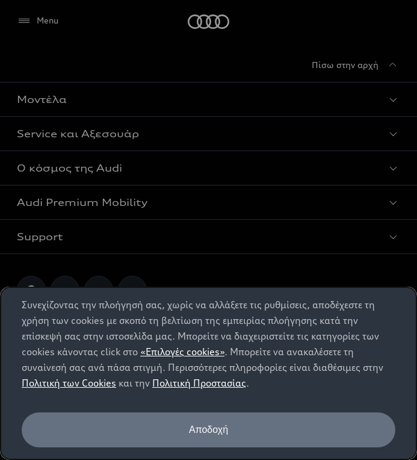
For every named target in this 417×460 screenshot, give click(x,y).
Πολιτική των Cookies (69, 383)
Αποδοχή (208, 429)
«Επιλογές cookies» (182, 352)
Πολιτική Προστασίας (199, 383)
